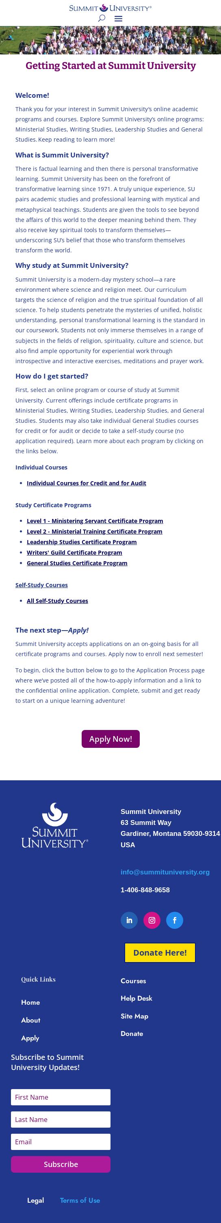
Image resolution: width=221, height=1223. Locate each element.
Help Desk (136, 998)
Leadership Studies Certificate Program (82, 542)
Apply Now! (110, 739)
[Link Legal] (43, 1200)
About (30, 1020)
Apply (30, 1038)
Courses (133, 981)
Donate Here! (160, 952)
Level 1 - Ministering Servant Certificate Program (95, 521)
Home (30, 1002)
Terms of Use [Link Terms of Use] (80, 1200)
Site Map (134, 1016)
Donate (132, 1033)
